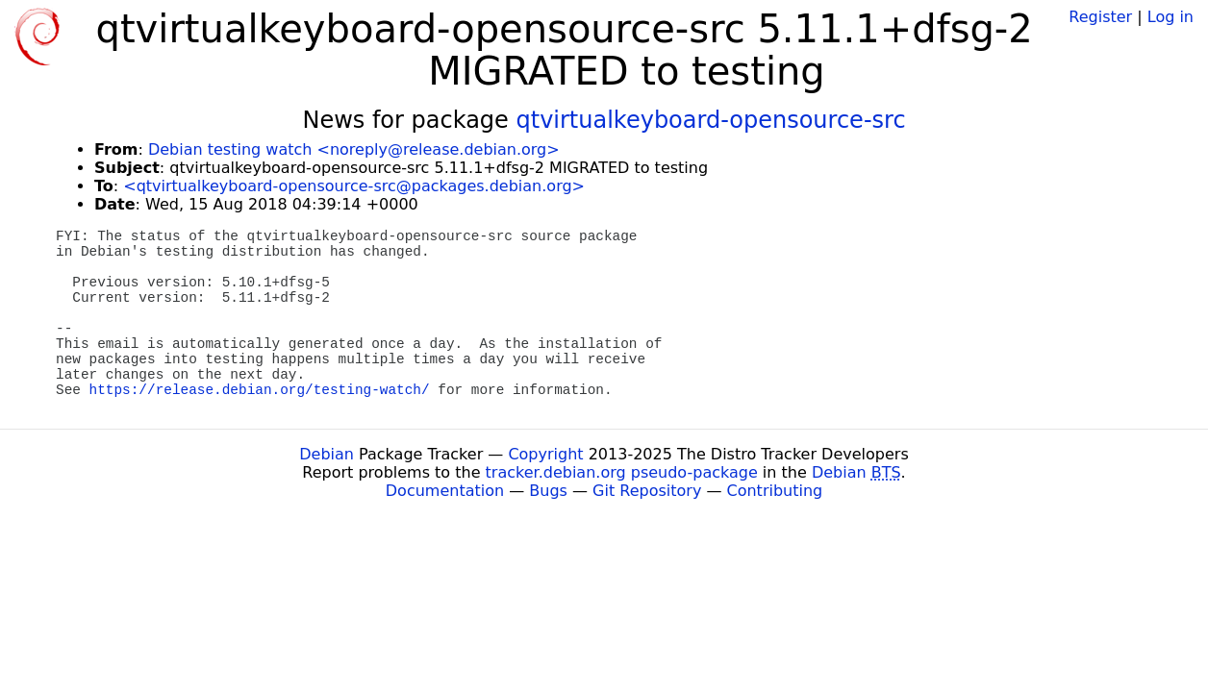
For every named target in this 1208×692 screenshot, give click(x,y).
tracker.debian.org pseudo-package (622, 472)
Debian (326, 454)
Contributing (775, 491)
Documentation (445, 491)
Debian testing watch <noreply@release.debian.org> (354, 149)
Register (1100, 17)
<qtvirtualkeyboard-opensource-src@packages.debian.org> (354, 186)
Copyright (545, 454)
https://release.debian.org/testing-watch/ (259, 390)
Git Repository (646, 491)
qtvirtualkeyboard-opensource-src (710, 120)
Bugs (548, 491)
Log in (1170, 17)
